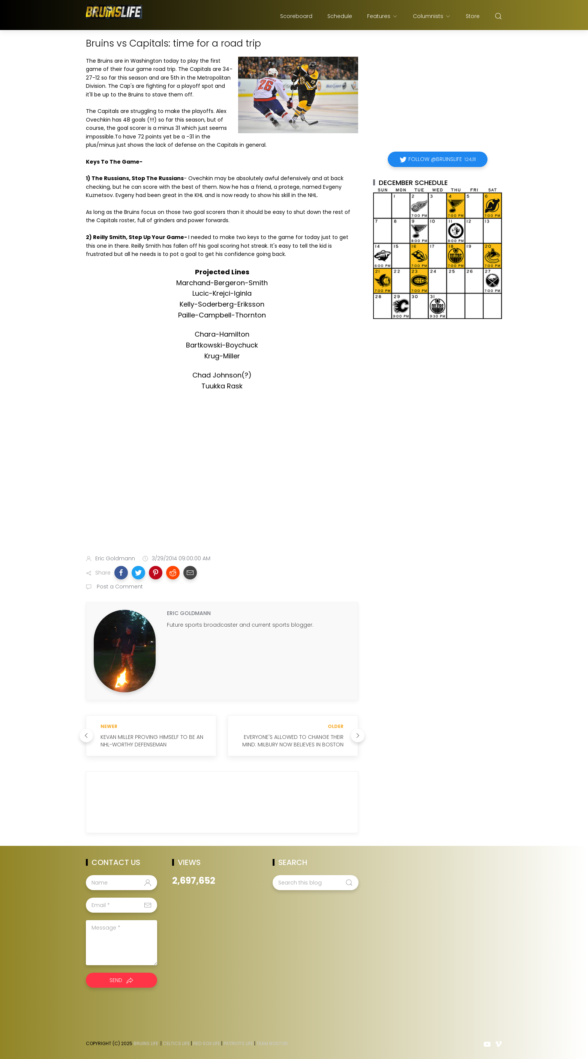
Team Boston (272, 1043)
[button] (121, 572)
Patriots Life (238, 1043)
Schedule (339, 16)
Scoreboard (296, 16)
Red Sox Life (206, 1043)
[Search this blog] (315, 882)
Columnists (432, 16)
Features (382, 16)
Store (473, 16)
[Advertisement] (222, 489)
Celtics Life (176, 1043)
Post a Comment (119, 586)
